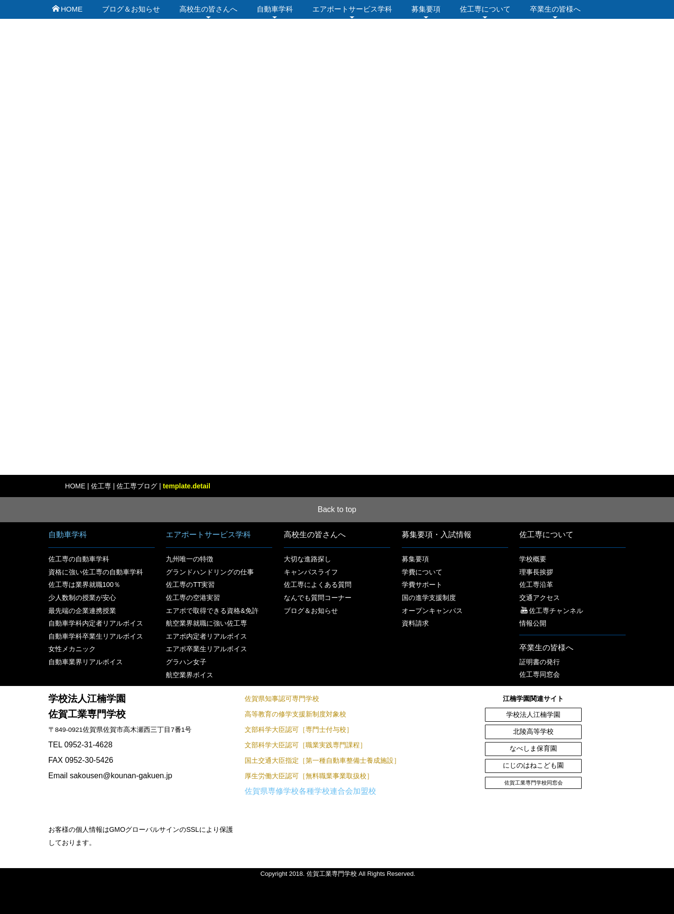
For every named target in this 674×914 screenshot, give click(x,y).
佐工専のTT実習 (190, 584)
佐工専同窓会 (539, 674)
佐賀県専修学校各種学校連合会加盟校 (310, 791)
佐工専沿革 (536, 584)
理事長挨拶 (536, 572)
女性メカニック (72, 649)
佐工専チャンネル (552, 610)
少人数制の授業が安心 (82, 597)
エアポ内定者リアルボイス (206, 636)
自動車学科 (275, 9)
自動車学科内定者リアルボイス (95, 623)
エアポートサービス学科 (352, 9)
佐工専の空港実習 (193, 597)
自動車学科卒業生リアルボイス (95, 636)
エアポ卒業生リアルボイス (206, 649)
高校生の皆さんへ (208, 9)
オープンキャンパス (432, 610)
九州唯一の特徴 (189, 559)
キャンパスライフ (311, 572)
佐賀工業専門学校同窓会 (533, 782)
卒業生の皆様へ (555, 9)
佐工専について (485, 9)
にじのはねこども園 (533, 765)
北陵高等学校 (533, 731)
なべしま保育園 (533, 748)
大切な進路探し (307, 559)
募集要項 (425, 9)
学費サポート (422, 584)
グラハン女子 (186, 662)
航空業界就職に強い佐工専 (206, 623)
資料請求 (415, 623)
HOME (67, 9)
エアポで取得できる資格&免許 (212, 610)
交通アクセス (539, 597)
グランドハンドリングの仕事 (210, 572)
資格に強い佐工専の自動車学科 (95, 572)
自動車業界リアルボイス (85, 662)
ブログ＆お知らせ (131, 9)
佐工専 (101, 486)
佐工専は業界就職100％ (84, 584)
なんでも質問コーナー (318, 597)
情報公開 (532, 623)
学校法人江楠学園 (533, 714)
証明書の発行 (539, 662)
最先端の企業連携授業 (82, 610)
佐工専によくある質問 (318, 584)
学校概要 (532, 559)
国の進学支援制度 (429, 597)
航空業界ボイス (189, 675)
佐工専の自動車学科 (78, 559)
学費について (422, 572)
